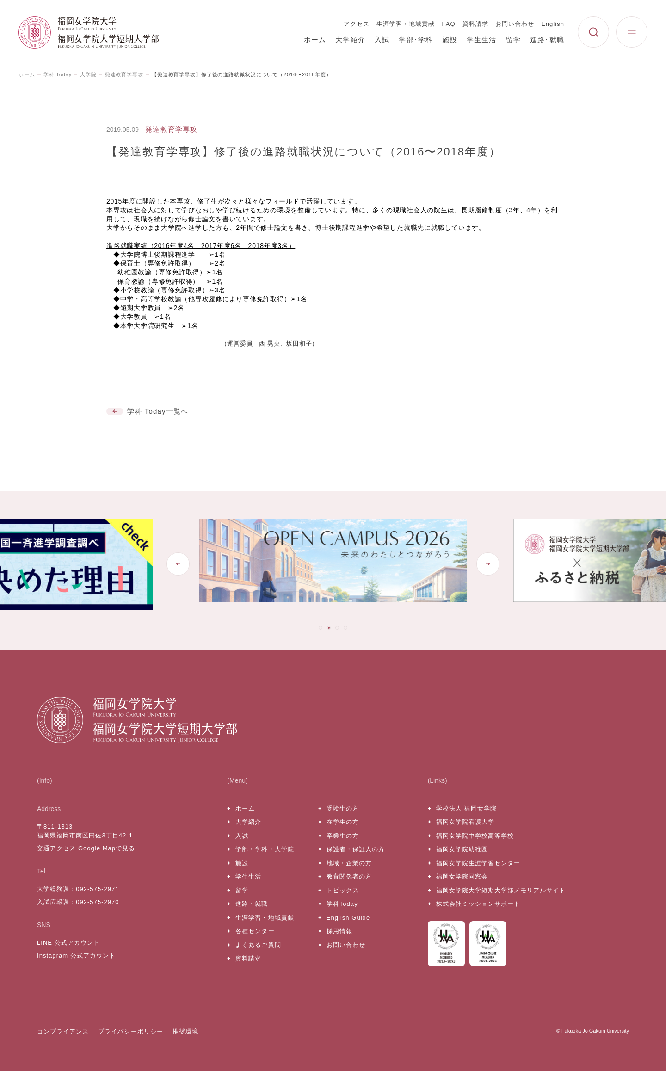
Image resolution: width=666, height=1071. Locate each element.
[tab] (320, 628)
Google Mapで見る (106, 848)
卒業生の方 (343, 835)
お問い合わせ (514, 23)
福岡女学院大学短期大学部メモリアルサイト (501, 890)
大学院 (88, 74)
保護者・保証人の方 (356, 849)
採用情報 (339, 931)
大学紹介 (350, 39)
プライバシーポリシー (130, 1031)
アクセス (357, 23)
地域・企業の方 (349, 863)
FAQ (449, 23)
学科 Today (57, 74)
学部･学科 (416, 39)
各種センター (254, 931)
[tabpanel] (333, 564)
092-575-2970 (97, 901)
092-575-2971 (97, 888)
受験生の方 (343, 808)
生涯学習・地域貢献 (405, 23)
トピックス (343, 890)
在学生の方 (343, 821)
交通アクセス (56, 848)
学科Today (342, 903)
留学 (513, 39)
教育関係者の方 (349, 876)
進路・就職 (251, 903)
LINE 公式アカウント (68, 942)
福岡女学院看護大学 (465, 821)
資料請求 (475, 23)
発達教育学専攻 (124, 74)
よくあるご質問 (258, 944)
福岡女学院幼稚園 (462, 849)
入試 (382, 39)
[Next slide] (488, 564)
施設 (449, 39)
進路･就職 (547, 39)
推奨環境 (185, 1031)
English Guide (348, 917)
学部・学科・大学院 (264, 849)
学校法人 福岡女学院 (466, 808)
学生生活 (482, 39)
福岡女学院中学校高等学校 (475, 835)
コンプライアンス (63, 1031)
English (552, 23)
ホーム (315, 39)
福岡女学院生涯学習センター (478, 863)
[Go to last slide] (178, 564)
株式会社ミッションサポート (478, 903)
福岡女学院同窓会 (462, 876)
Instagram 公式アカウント (76, 955)
